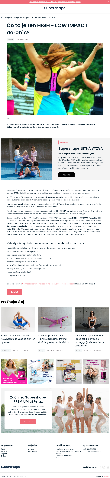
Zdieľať (14, 292)
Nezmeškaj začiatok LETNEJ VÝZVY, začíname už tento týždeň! (55, 2)
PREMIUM (4, 451)
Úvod (3, 449)
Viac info (66, 175)
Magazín (4, 454)
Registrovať (32, 451)
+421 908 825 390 (89, 449)
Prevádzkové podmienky (65, 449)
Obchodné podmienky (64, 456)
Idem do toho (28, 421)
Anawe (106, 476)
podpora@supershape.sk (92, 451)
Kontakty (59, 458)
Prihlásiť (105, 8)
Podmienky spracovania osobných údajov (68, 452)
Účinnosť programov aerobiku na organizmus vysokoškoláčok (48, 284)
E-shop (3, 456)
